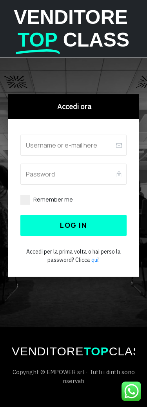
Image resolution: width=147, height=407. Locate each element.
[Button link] (73, 225)
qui (94, 259)
